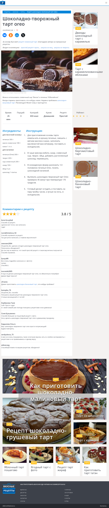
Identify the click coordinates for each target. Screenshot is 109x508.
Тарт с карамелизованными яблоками (85, 71)
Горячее (68, 490)
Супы (66, 501)
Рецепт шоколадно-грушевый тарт (36, 433)
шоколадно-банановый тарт (26, 284)
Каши (67, 495)
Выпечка (23, 490)
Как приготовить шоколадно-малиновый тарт (56, 392)
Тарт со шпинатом (90, 415)
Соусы (22, 501)
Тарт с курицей (87, 440)
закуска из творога (61, 47)
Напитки (23, 498)
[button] (106, 3)
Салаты (67, 498)
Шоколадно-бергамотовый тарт (84, 150)
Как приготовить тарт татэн (92, 470)
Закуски (23, 495)
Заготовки (69, 492)
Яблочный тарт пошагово (14, 469)
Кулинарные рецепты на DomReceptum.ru (9, 488)
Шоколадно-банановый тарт (83, 184)
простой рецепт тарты (30, 47)
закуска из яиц (46, 47)
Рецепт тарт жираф (65, 469)
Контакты (103, 506)
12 (17, 30)
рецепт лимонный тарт (27, 42)
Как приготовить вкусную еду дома (2, 3)
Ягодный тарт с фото (41, 469)
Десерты (23, 492)
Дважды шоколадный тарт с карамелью (83, 37)
